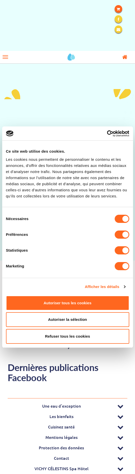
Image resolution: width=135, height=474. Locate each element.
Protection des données (61, 447)
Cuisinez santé (61, 426)
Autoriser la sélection (67, 319)
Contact (61, 458)
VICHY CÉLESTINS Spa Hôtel (61, 468)
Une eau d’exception (61, 406)
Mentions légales (61, 437)
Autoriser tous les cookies (68, 303)
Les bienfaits (61, 416)
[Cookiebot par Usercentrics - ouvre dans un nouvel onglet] (106, 133)
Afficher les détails (102, 286)
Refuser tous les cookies (67, 336)
